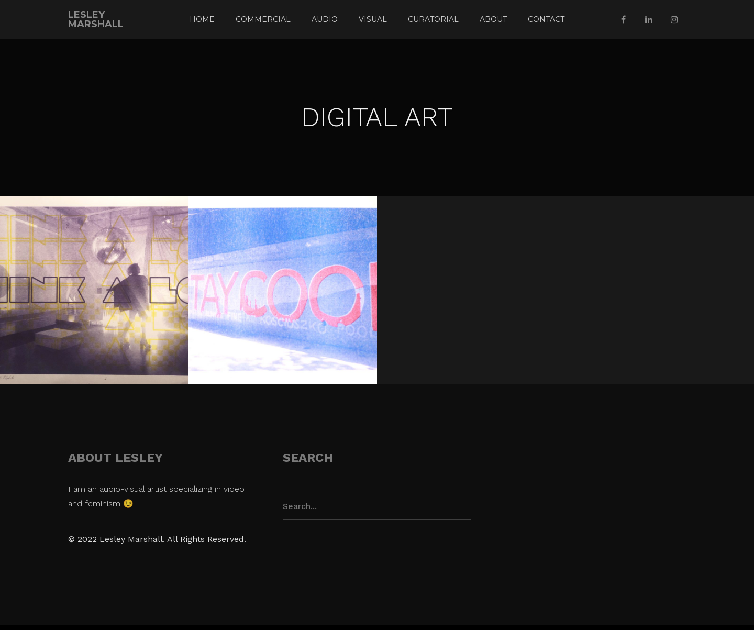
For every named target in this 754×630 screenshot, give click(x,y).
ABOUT (493, 19)
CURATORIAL (433, 19)
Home (202, 19)
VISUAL (373, 19)
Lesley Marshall (96, 19)
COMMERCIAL (263, 19)
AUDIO (325, 19)
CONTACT (546, 19)
